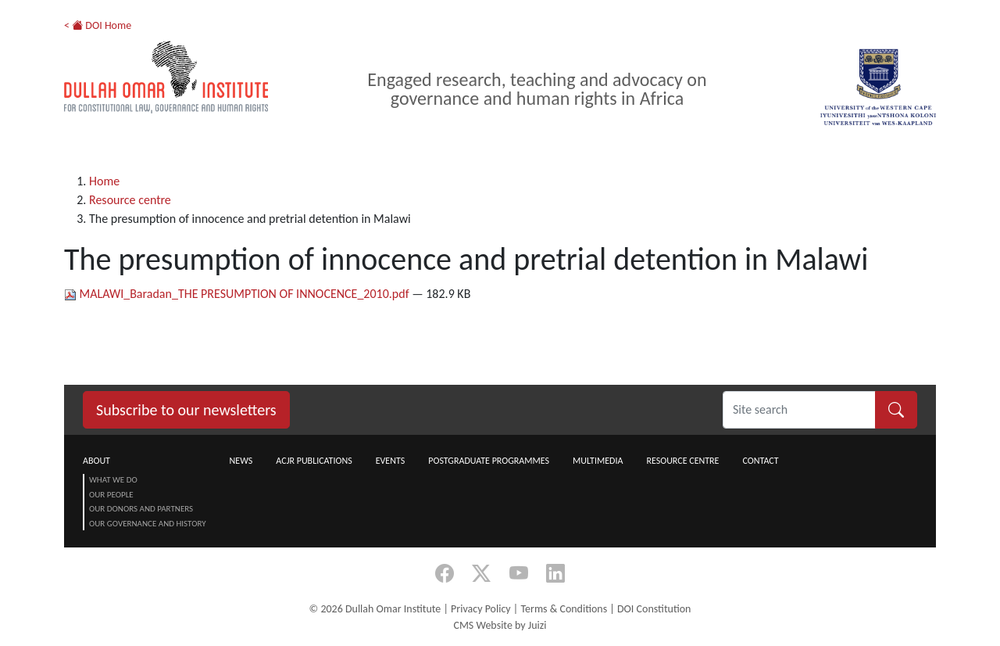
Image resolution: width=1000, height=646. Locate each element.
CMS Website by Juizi (499, 625)
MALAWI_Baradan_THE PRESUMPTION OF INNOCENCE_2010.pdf (238, 293)
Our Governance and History (147, 524)
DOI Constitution (654, 608)
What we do (113, 480)
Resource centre (130, 199)
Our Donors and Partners (141, 509)
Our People (111, 495)
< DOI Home (97, 25)
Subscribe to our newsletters (186, 409)
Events (390, 460)
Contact (760, 460)
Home (104, 181)
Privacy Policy (481, 608)
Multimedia (598, 460)
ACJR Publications (314, 460)
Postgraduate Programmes (488, 460)
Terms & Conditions (563, 608)
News (241, 460)
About (96, 460)
